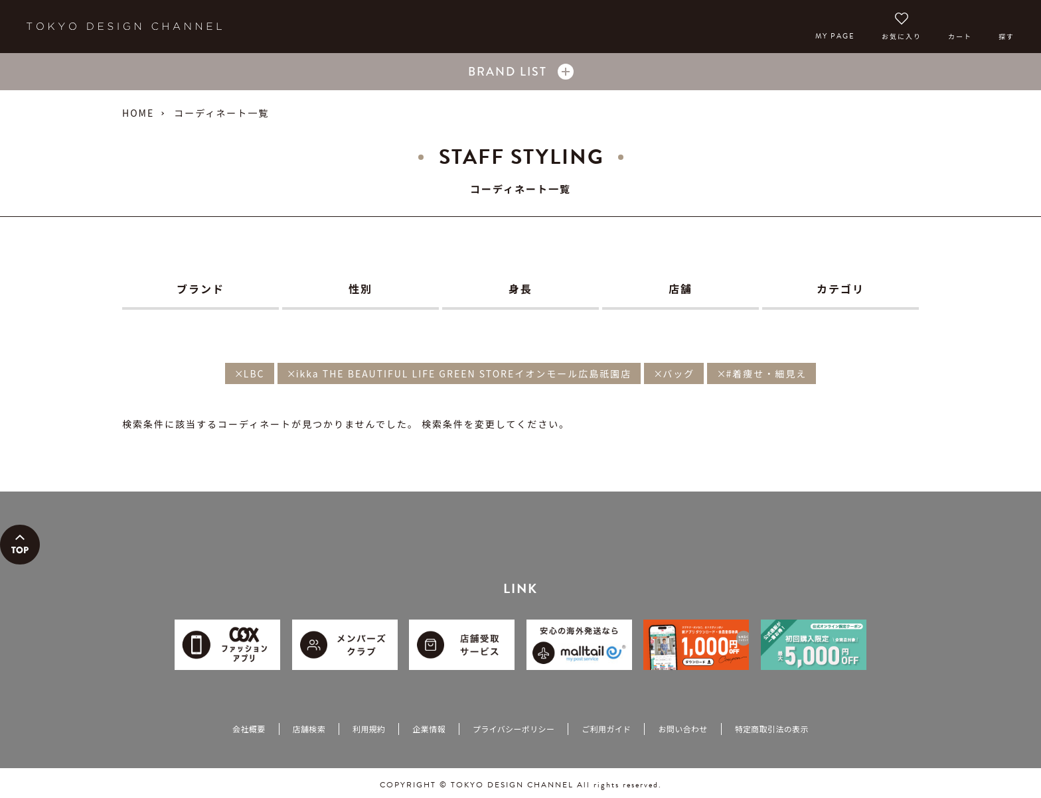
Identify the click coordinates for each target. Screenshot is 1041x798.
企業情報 (428, 728)
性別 (360, 289)
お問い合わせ (682, 728)
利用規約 (369, 728)
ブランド (200, 289)
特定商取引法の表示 (772, 728)
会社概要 (248, 728)
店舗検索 (309, 728)
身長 (520, 289)
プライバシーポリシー (513, 728)
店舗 (680, 289)
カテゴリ (840, 289)
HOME (138, 112)
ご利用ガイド (606, 728)
